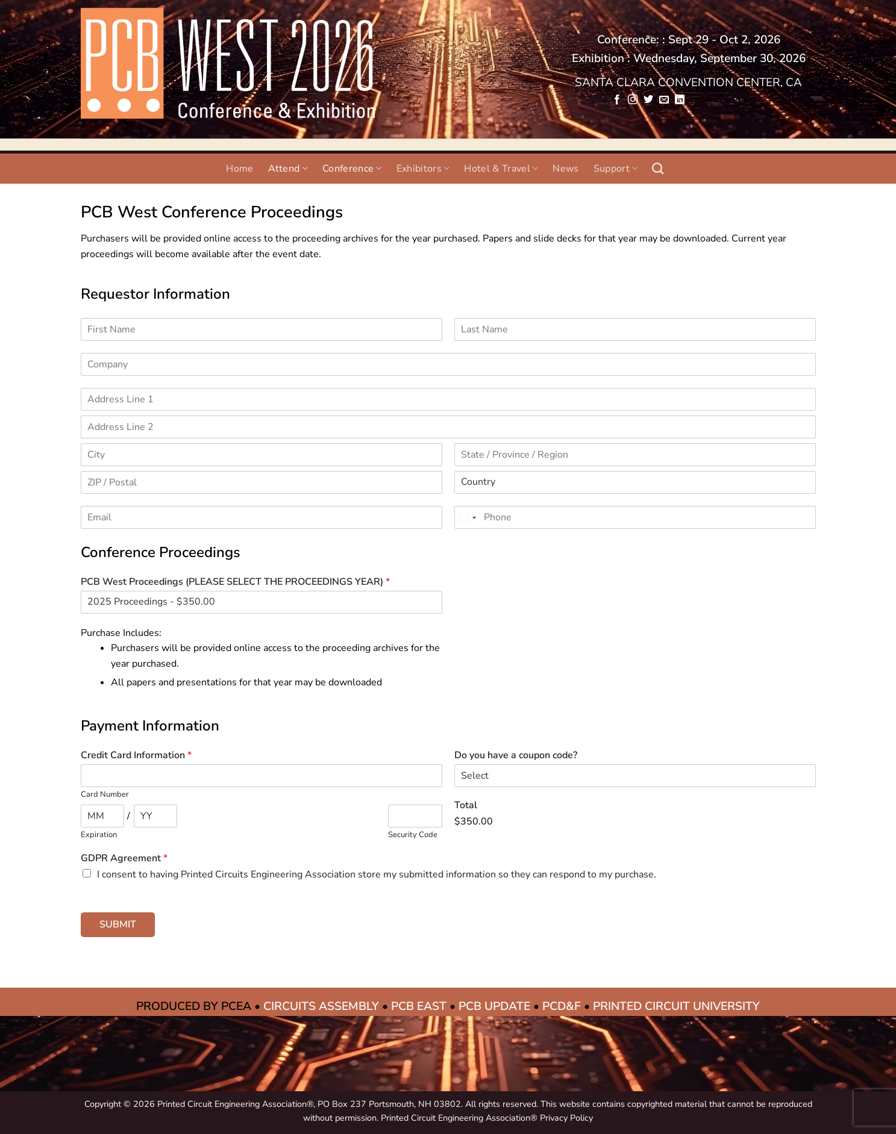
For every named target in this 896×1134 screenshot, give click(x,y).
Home (239, 168)
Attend (288, 168)
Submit (117, 924)
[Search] (657, 168)
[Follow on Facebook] (616, 100)
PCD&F (561, 1006)
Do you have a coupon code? (515, 755)
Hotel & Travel (501, 168)
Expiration (99, 835)
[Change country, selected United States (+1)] (467, 518)
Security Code (412, 835)
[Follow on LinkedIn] (680, 100)
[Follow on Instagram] (633, 100)
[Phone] (635, 517)
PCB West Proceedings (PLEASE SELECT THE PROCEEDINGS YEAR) (235, 582)
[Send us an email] (664, 100)
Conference (352, 168)
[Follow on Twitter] (648, 100)
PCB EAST (418, 1006)
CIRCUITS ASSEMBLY (321, 1006)
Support (616, 168)
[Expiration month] (102, 816)
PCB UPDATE (494, 1006)
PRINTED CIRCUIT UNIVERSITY (676, 1006)
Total (465, 805)
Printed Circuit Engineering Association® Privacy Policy (487, 1118)
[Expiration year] (155, 816)
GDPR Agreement (124, 858)
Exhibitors (423, 168)
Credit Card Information (136, 755)
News (565, 168)
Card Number (105, 795)
